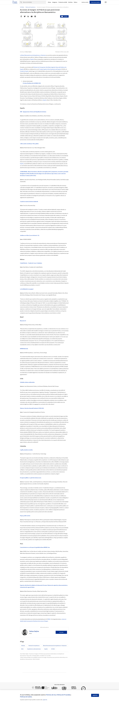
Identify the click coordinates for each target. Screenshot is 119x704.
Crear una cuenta (95, 2)
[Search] (34, 2)
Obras (49, 2)
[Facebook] (21, 16)
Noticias (70, 2)
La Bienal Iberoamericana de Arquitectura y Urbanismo (33, 55)
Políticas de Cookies (26, 697)
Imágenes (54, 2)
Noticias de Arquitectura (34, 645)
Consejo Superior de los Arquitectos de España (50, 69)
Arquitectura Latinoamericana (34, 649)
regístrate (45, 699)
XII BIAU (53, 649)
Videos (75, 2)
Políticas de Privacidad (63, 695)
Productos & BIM (62, 2)
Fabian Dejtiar (34, 631)
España (32, 59)
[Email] (32, 16)
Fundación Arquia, (24, 71)
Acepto (95, 695)
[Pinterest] (35, 16)
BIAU (49, 619)
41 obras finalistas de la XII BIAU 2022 (32, 83)
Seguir (61, 632)
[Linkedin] (28, 16)
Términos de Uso (51, 695)
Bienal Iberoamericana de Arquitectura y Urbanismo (55, 645)
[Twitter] (25, 16)
